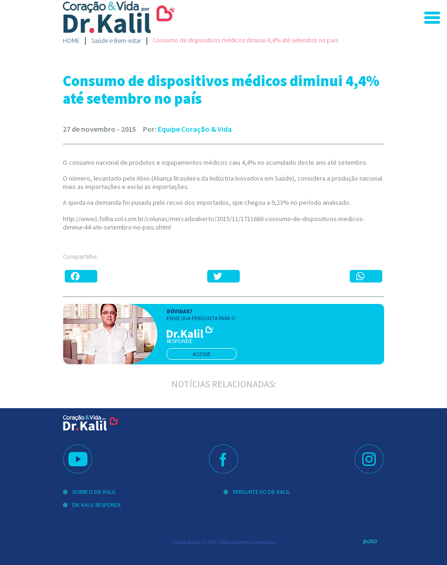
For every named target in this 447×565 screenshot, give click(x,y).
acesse (201, 353)
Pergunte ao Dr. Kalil (261, 491)
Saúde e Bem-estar (116, 40)
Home (71, 40)
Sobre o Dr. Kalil (94, 491)
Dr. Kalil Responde (96, 504)
